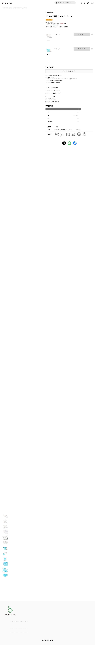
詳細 (65, 23)
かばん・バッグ (57, 93)
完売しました (81, 34)
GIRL (54, 99)
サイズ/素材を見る (71, 71)
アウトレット (56, 90)
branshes (49, 12)
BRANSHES (47, 640)
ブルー (54, 96)
